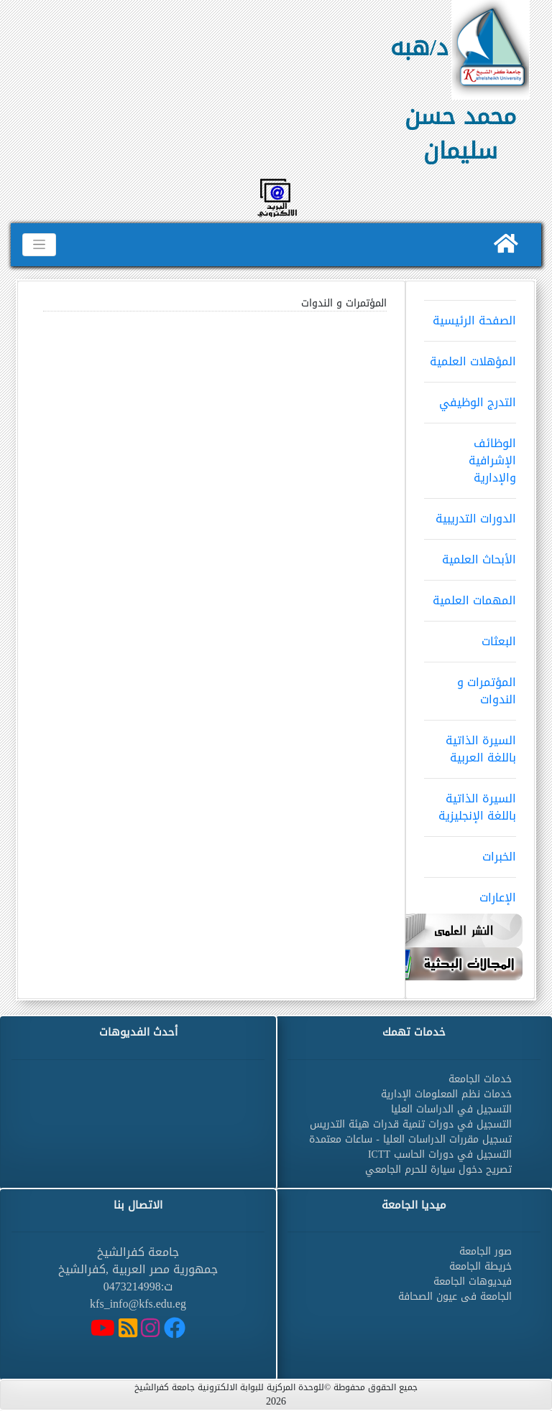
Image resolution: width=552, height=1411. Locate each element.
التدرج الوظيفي (470, 397)
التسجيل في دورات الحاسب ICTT (440, 1154)
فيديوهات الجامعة (472, 1281)
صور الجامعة (485, 1251)
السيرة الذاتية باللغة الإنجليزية (470, 802)
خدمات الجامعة (480, 1079)
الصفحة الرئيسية (470, 316)
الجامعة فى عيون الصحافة (455, 1296)
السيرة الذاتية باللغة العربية (470, 744)
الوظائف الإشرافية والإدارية (470, 456)
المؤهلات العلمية (470, 356)
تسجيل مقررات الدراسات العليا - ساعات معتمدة (410, 1139)
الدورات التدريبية (470, 514)
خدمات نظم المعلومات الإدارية (446, 1094)
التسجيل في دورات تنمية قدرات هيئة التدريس (411, 1124)
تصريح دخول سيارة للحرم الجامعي (438, 1169)
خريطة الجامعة (480, 1266)
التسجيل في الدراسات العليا (451, 1109)
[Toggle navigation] (39, 244)
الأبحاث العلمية (470, 555)
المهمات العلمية (470, 595)
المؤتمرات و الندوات (470, 686)
